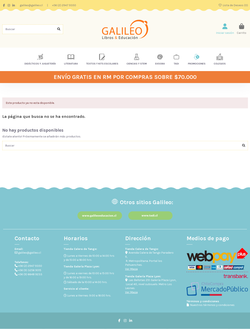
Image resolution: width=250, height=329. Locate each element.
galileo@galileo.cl (31, 5)
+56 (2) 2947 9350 (64, 5)
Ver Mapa (131, 269)
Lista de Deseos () (233, 5)
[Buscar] (58, 29)
